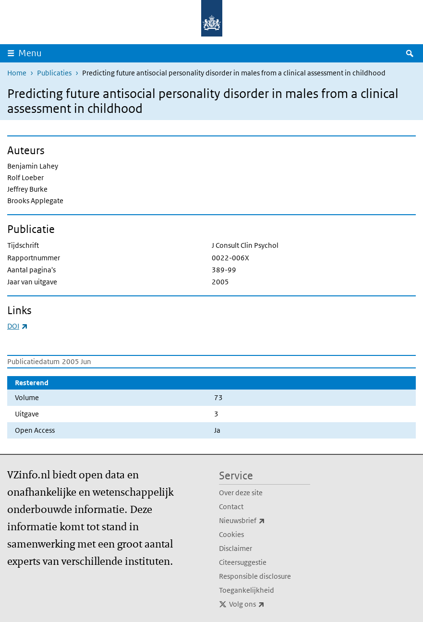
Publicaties (54, 72)
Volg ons (268, 604)
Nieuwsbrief (263, 520)
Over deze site (241, 492)
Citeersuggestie (242, 562)
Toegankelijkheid (246, 590)
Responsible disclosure (255, 576)
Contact (231, 506)
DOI (17, 325)
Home (16, 72)
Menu (30, 53)
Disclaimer (235, 548)
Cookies (231, 534)
